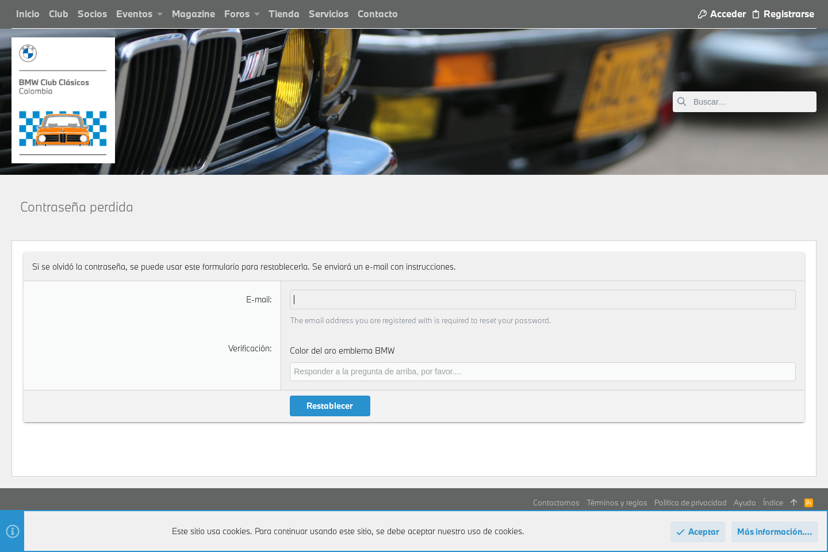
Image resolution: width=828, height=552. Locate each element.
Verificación (249, 348)
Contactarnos (556, 502)
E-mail (258, 299)
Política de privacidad (690, 502)
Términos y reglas (616, 502)
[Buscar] (744, 101)
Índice (773, 502)
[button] (160, 14)
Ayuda (745, 502)
